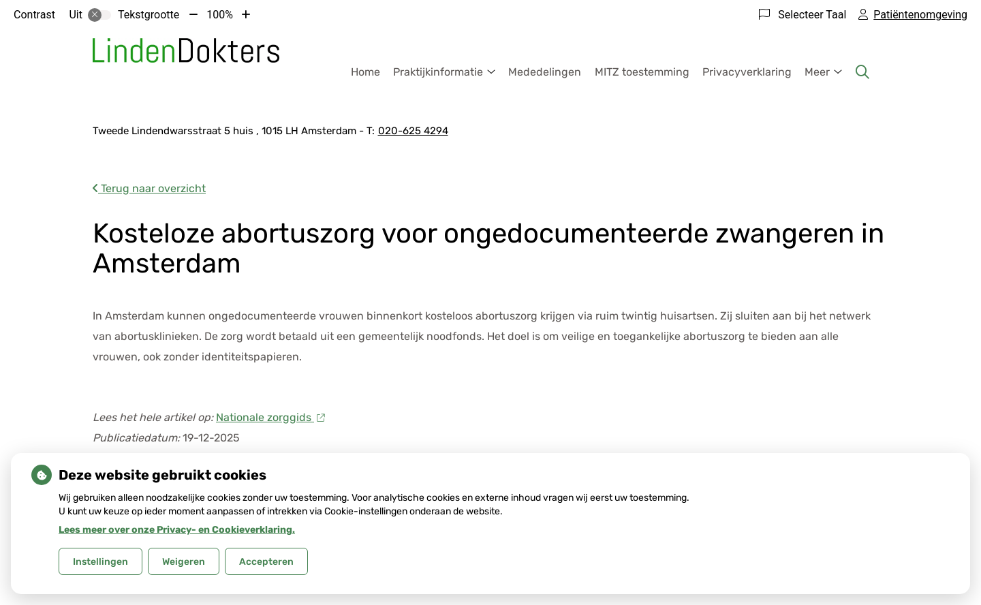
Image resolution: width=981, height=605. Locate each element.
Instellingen (100, 562)
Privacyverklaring (747, 71)
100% (219, 14)
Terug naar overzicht (149, 188)
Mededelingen (544, 71)
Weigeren (183, 562)
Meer (817, 71)
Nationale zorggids (270, 417)
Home (365, 71)
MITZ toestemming (642, 71)
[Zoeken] (862, 72)
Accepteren (266, 562)
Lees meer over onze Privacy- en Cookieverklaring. (177, 530)
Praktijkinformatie (438, 71)
